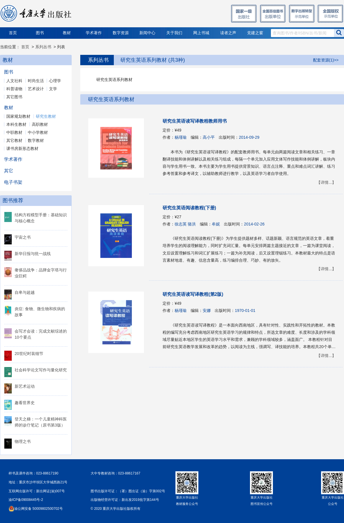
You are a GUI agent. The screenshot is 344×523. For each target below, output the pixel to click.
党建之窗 (255, 33)
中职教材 (14, 132)
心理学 (55, 81)
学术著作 (94, 33)
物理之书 (23, 441)
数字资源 (121, 33)
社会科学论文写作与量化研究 (41, 370)
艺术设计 (36, 89)
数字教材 (36, 140)
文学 (53, 89)
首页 (13, 33)
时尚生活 (36, 81)
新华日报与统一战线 (33, 253)
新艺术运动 (25, 386)
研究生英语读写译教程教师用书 (195, 121)
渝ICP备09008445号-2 (26, 500)
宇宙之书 (23, 237)
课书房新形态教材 (22, 148)
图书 (40, 33)
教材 (67, 33)
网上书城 (201, 33)
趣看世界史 (25, 402)
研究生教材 (46, 116)
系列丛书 (43, 47)
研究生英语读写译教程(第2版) (193, 294)
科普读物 (14, 89)
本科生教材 (16, 124)
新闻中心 (147, 33)
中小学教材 (38, 132)
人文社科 (14, 81)
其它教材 (14, 140)
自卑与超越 (25, 292)
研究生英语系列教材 (111, 99)
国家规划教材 (18, 116)
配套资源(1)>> (326, 60)
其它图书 (14, 97)
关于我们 (174, 33)
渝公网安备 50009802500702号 (38, 509)
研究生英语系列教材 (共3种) (152, 60)
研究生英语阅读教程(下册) (189, 207)
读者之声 (228, 33)
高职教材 (40, 124)
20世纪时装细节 (29, 353)
